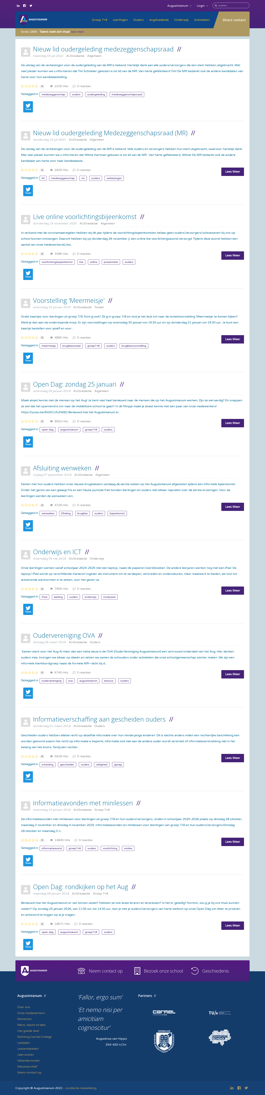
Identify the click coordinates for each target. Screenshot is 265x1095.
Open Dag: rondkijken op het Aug (80, 886)
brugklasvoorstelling (134, 345)
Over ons (23, 1007)
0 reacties (82, 86)
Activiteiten (202, 20)
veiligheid (101, 764)
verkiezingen (114, 178)
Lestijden (23, 1043)
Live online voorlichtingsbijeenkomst (85, 216)
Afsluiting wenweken (62, 468)
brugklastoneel (71, 345)
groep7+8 (93, 345)
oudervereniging (52, 680)
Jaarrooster (25, 1055)
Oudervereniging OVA (64, 635)
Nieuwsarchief (27, 1066)
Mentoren (24, 1019)
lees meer (77, 32)
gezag (118, 764)
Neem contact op (106, 971)
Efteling (66, 513)
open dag (48, 429)
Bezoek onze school (163, 971)
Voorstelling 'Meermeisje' (69, 300)
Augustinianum (179, 6)
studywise (109, 597)
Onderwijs (181, 20)
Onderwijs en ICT (57, 552)
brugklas (82, 513)
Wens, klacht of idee (31, 1025)
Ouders (138, 20)
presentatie (111, 262)
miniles (128, 848)
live (81, 262)
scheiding (47, 764)
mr (83, 178)
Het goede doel (28, 1031)
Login (202, 6)
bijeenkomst (117, 513)
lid (43, 178)
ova (70, 680)
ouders (76, 94)
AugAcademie (159, 20)
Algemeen (94, 55)
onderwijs (90, 597)
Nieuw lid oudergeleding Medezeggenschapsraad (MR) (110, 133)
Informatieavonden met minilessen (83, 803)
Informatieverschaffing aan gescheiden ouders (99, 719)
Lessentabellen (28, 1049)
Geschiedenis (215, 971)
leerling (58, 597)
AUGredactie (75, 56)
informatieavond (52, 848)
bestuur (109, 680)
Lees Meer (232, 172)
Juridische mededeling (80, 1088)
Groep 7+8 (99, 20)
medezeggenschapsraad (127, 94)
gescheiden (67, 764)
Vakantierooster (28, 1060)
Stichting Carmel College (34, 1037)
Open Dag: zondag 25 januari (74, 384)
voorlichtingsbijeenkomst (57, 262)
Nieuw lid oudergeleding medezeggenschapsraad (103, 49)
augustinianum (69, 429)
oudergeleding (96, 94)
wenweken (48, 513)
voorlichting (110, 848)
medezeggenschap (53, 94)
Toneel (99, 307)
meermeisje (49, 345)
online (93, 262)
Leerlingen (120, 20)
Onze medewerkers (31, 1013)
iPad (44, 597)
